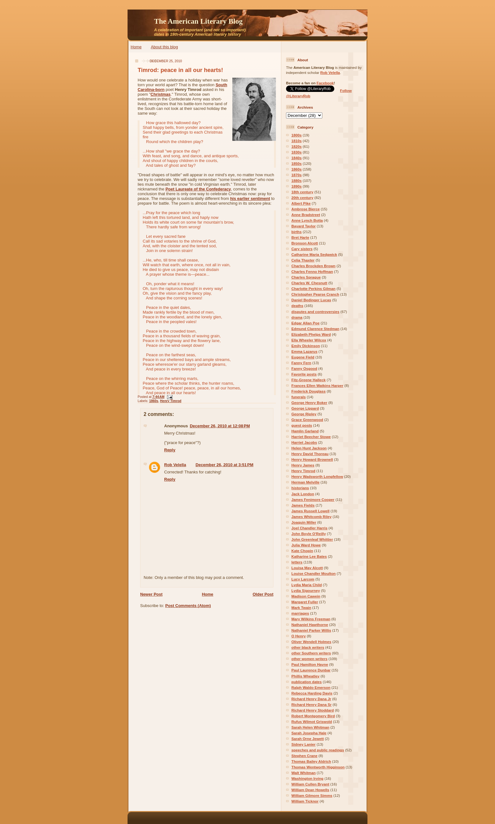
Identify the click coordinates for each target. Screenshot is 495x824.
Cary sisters (302, 249)
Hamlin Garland (305, 431)
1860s (153, 401)
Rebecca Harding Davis (311, 693)
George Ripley (303, 414)
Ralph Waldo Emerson (311, 687)
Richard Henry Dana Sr (311, 704)
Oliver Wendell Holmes (311, 642)
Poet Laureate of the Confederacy (198, 189)
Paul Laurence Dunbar (311, 670)
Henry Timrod (170, 401)
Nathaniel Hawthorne (309, 625)
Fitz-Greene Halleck (308, 380)
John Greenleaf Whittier (312, 539)
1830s (296, 152)
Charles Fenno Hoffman (312, 271)
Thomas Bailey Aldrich (311, 761)
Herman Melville (305, 482)
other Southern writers (311, 653)
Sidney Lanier (303, 744)
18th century (302, 192)
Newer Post (151, 594)
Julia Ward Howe (306, 545)
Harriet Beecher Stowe (311, 437)
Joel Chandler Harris (309, 528)
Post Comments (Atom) (188, 605)
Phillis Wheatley (305, 676)
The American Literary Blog (198, 21)
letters (296, 562)
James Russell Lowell (310, 511)
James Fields (302, 505)
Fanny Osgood (304, 368)
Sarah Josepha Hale (308, 733)
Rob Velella (175, 464)
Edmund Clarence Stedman (315, 329)
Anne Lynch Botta (307, 220)
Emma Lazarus (304, 351)
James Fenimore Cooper (312, 499)
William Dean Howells (310, 790)
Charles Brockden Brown (313, 266)
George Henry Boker (309, 402)
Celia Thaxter (302, 260)
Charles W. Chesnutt (309, 283)
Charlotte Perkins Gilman (313, 288)
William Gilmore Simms (311, 795)
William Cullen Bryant (310, 784)
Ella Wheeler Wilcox (308, 340)
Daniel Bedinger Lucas (311, 300)
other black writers (307, 647)
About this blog (164, 47)
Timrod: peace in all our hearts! (180, 70)
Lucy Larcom (302, 579)
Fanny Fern (301, 363)
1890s (296, 186)
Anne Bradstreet (305, 215)
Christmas (161, 94)
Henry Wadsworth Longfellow (317, 476)
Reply (169, 450)
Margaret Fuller (304, 602)
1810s (296, 141)
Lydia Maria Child (306, 585)
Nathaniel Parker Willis (311, 630)
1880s (296, 180)
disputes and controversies (315, 312)
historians (300, 488)
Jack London (302, 494)
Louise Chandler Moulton (313, 573)
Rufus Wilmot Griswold (311, 721)
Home (136, 47)
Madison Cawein (305, 596)
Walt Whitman (303, 773)
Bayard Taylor (303, 226)
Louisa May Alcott (307, 568)
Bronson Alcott (304, 243)
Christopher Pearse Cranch (315, 294)
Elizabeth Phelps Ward (311, 334)
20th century (302, 197)
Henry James (302, 465)
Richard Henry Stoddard (312, 710)
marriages (300, 613)
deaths (297, 306)
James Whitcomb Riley (311, 516)
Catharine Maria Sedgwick (314, 254)
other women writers (309, 659)
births (296, 232)
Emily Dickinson (305, 346)
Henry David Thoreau (310, 454)
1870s (296, 175)
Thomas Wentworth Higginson (318, 767)
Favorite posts (304, 374)
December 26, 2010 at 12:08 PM (220, 426)
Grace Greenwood (307, 420)
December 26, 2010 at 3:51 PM (224, 464)
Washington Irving (307, 778)
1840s (296, 158)
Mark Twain (301, 607)
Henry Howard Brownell (312, 459)
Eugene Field (302, 357)
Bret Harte (300, 237)
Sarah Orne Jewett (307, 739)
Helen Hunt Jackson (309, 448)
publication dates (306, 682)
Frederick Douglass (308, 391)
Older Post (263, 594)
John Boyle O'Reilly (308, 534)
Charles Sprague (306, 277)
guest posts (301, 425)
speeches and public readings (317, 750)
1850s (296, 163)
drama (296, 317)
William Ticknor (305, 801)
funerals (298, 397)
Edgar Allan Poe (305, 323)
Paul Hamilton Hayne (309, 664)
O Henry (298, 636)
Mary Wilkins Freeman (310, 619)
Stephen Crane (304, 756)
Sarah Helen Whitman (310, 727)
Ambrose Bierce (305, 209)
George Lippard (305, 408)
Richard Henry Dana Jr (311, 699)
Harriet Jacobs (304, 442)
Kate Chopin (302, 551)
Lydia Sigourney (305, 590)
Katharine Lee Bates (309, 556)
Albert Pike (301, 203)
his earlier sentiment (250, 198)
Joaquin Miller (303, 522)
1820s (296, 146)
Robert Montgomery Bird (313, 716)
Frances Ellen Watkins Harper (317, 385)
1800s (296, 135)
